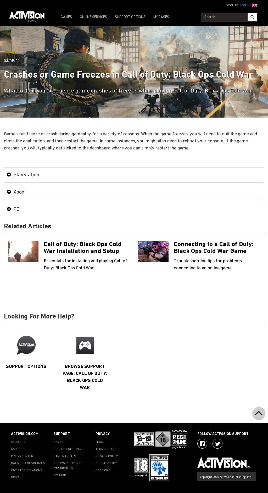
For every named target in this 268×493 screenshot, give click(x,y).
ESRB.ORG (103, 470)
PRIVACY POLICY (107, 456)
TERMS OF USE (106, 449)
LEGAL (100, 442)
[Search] (252, 17)
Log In (245, 5)
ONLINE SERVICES (93, 17)
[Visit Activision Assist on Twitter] (217, 444)
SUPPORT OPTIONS (130, 17)
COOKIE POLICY (106, 463)
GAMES (66, 17)
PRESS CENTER (22, 456)
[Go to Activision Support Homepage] (30, 17)
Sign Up (232, 5)
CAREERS (18, 449)
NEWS (15, 477)
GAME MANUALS (64, 456)
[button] (254, 5)
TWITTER (59, 475)
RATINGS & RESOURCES (28, 463)
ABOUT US (18, 442)
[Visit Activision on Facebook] (202, 444)
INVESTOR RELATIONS (26, 470)
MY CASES (161, 17)
